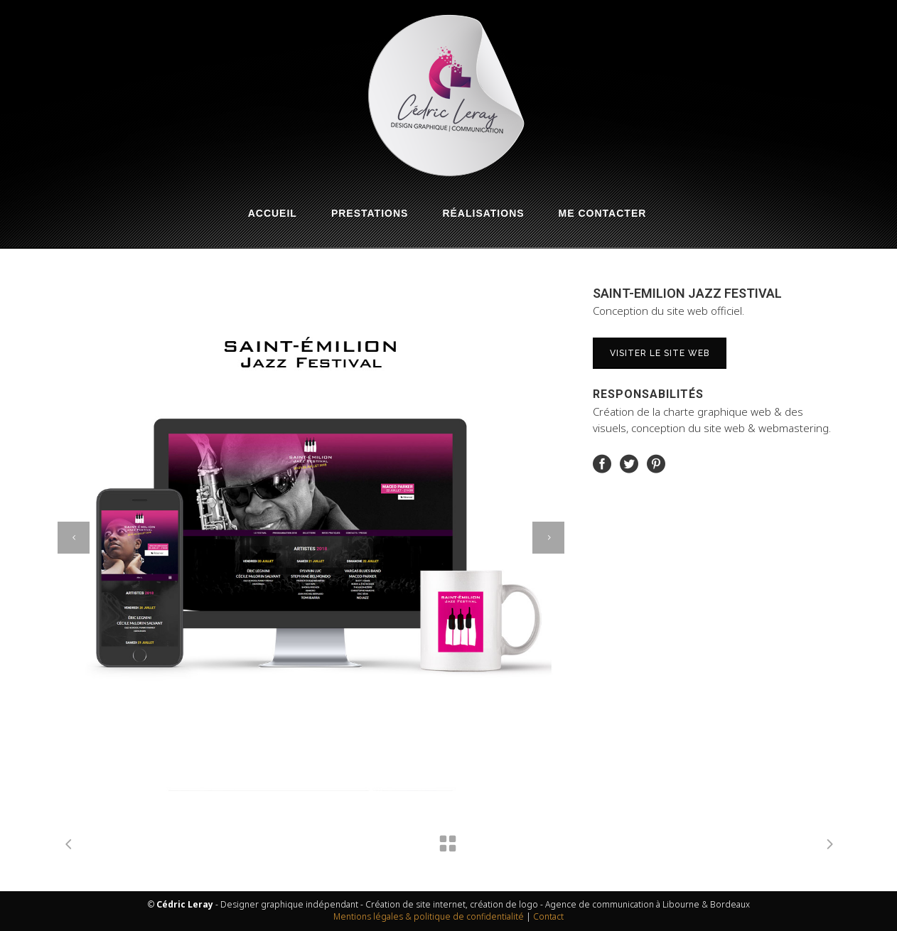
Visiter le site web (659, 353)
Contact (548, 916)
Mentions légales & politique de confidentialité (428, 916)
